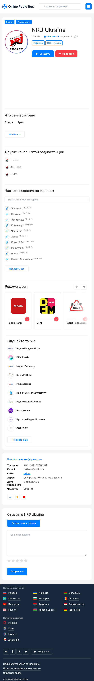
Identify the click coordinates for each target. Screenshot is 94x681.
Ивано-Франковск (26, 259)
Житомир (21, 208)
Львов (19, 236)
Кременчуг (22, 225)
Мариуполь (22, 247)
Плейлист (14, 134)
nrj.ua (27, 473)
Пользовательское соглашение (21, 663)
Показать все (16, 268)
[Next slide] (84, 287)
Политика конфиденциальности (22, 668)
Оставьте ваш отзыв (24, 523)
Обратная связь (12, 672)
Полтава (20, 214)
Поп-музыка (54, 43)
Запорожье (22, 219)
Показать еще (20, 439)
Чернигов (21, 231)
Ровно (19, 253)
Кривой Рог (22, 242)
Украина (38, 43)
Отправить (17, 571)
